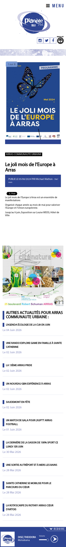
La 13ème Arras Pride (19, 365)
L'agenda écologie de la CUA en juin (28, 325)
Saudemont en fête (18, 402)
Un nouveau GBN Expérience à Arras (28, 384)
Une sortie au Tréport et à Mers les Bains (31, 465)
